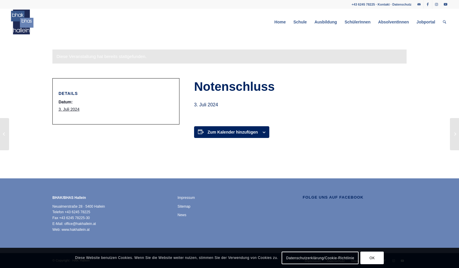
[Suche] (444, 22)
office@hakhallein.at (80, 224)
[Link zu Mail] (419, 4)
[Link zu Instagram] (436, 4)
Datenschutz (401, 4)
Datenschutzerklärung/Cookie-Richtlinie (320, 258)
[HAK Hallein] (22, 22)
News (182, 215)
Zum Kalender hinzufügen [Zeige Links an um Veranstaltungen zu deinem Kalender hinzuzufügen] (233, 132)
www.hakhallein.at (75, 230)
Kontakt (384, 4)
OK (372, 258)
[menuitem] (280, 22)
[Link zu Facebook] (428, 4)
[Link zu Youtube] (445, 4)
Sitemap (184, 206)
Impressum (186, 198)
